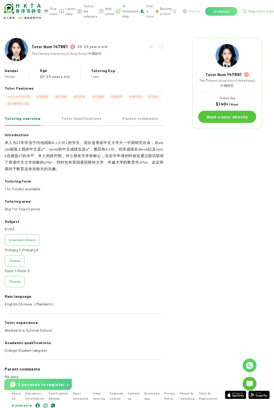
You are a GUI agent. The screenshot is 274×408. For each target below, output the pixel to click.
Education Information (35, 396)
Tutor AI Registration (208, 396)
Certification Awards (58, 396)
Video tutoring (99, 396)
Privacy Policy (169, 396)
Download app (152, 396)
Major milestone (80, 396)
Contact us (134, 396)
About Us (16, 396)
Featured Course (116, 396)
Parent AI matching (187, 396)
